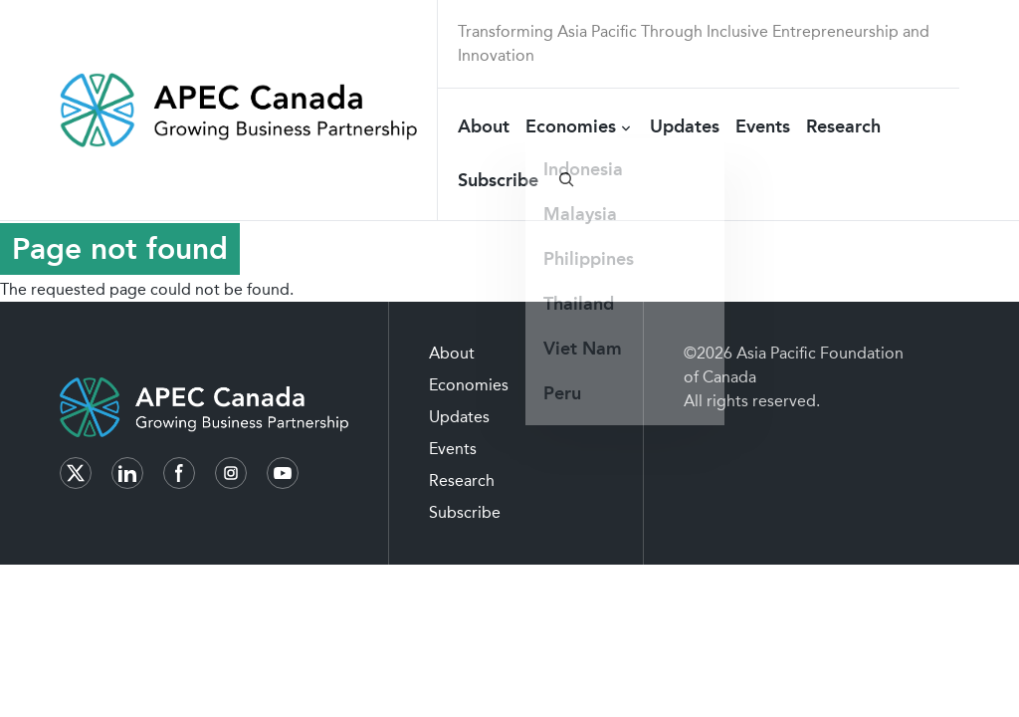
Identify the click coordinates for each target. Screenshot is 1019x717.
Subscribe (498, 180)
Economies (570, 126)
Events (762, 126)
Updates (684, 126)
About (484, 126)
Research (843, 126)
